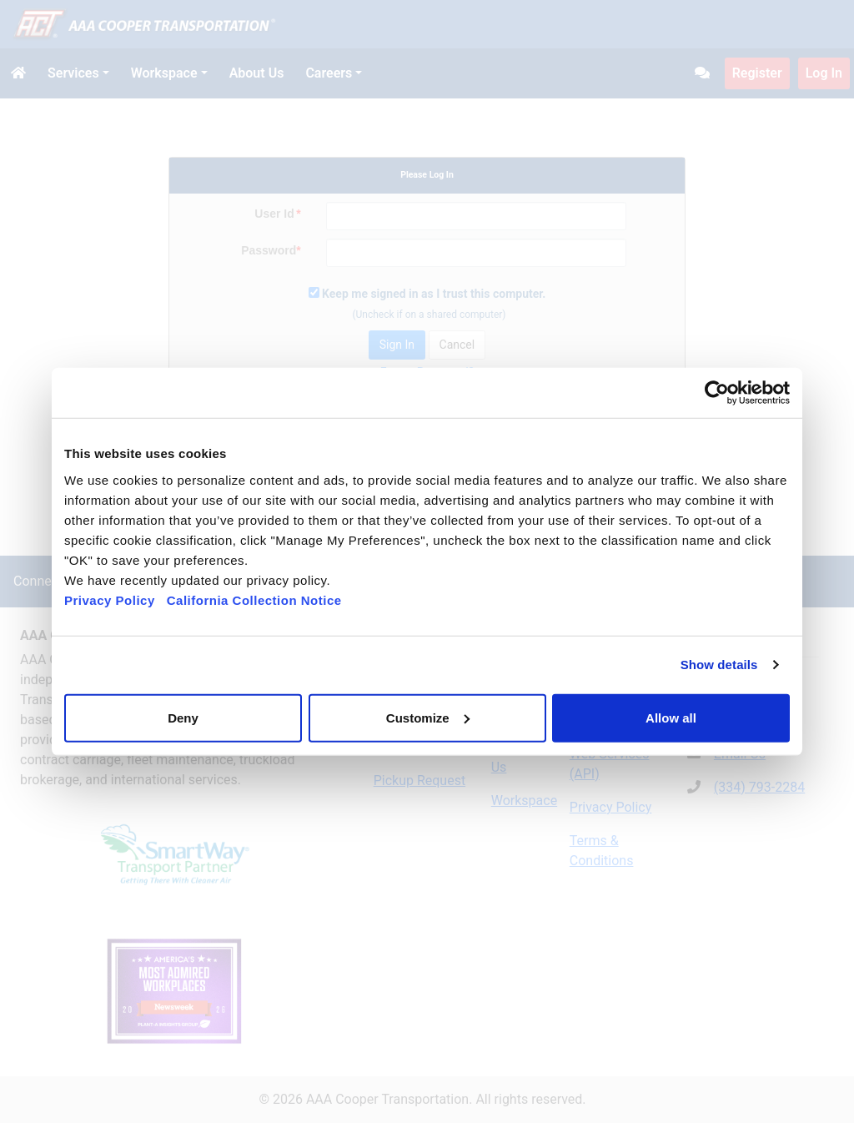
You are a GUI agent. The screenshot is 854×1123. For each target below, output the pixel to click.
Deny (183, 717)
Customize (428, 717)
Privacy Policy (109, 599)
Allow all (671, 717)
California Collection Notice (260, 599)
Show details (719, 664)
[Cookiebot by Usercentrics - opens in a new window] (717, 392)
